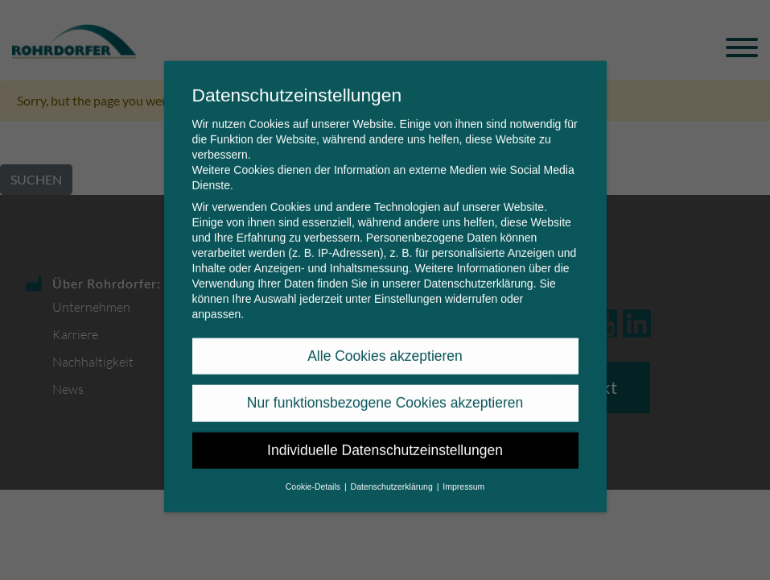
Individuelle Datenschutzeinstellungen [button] (385, 436)
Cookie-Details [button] (314, 472)
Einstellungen (408, 284)
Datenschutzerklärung (478, 269)
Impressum (463, 472)
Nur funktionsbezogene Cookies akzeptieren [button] (385, 388)
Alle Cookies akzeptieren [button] (385, 342)
